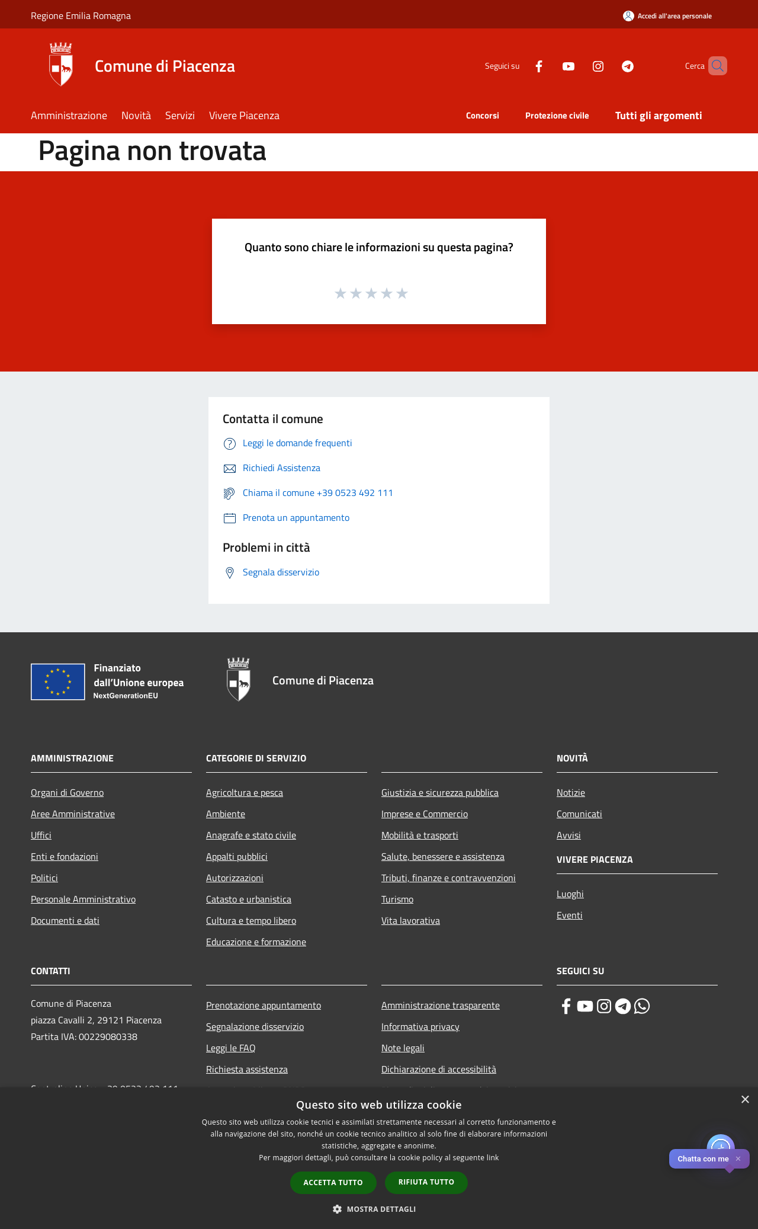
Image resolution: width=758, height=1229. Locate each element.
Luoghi (570, 893)
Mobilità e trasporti (419, 835)
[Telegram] (607, 65)
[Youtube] (548, 65)
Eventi (570, 915)
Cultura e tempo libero (251, 920)
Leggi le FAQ (231, 1048)
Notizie (571, 792)
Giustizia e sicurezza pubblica (440, 792)
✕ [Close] (738, 1159)
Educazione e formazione (256, 941)
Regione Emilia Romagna (81, 15)
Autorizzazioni (235, 877)
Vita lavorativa (410, 920)
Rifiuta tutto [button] (427, 1182)
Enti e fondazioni (64, 856)
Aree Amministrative (73, 813)
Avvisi (569, 835)
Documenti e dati (65, 920)
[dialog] (379, 1158)
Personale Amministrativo (83, 899)
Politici (44, 877)
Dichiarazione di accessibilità (438, 1069)
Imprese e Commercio (424, 813)
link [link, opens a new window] (493, 1158)
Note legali (403, 1048)
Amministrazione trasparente (440, 1005)
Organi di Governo (67, 792)
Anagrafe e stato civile (251, 835)
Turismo (397, 899)
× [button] (744, 1100)
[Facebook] (519, 65)
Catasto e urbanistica (248, 899)
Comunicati (579, 813)
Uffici (41, 835)
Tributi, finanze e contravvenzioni (448, 877)
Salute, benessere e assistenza (443, 856)
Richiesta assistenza (247, 1069)
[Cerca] (713, 66)
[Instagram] (578, 65)
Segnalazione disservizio (255, 1026)
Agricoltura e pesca (244, 792)
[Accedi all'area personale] (667, 16)
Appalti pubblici (237, 856)
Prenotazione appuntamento (263, 1005)
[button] (379, 1209)
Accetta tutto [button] (333, 1182)
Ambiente (225, 813)
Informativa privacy (420, 1026)
